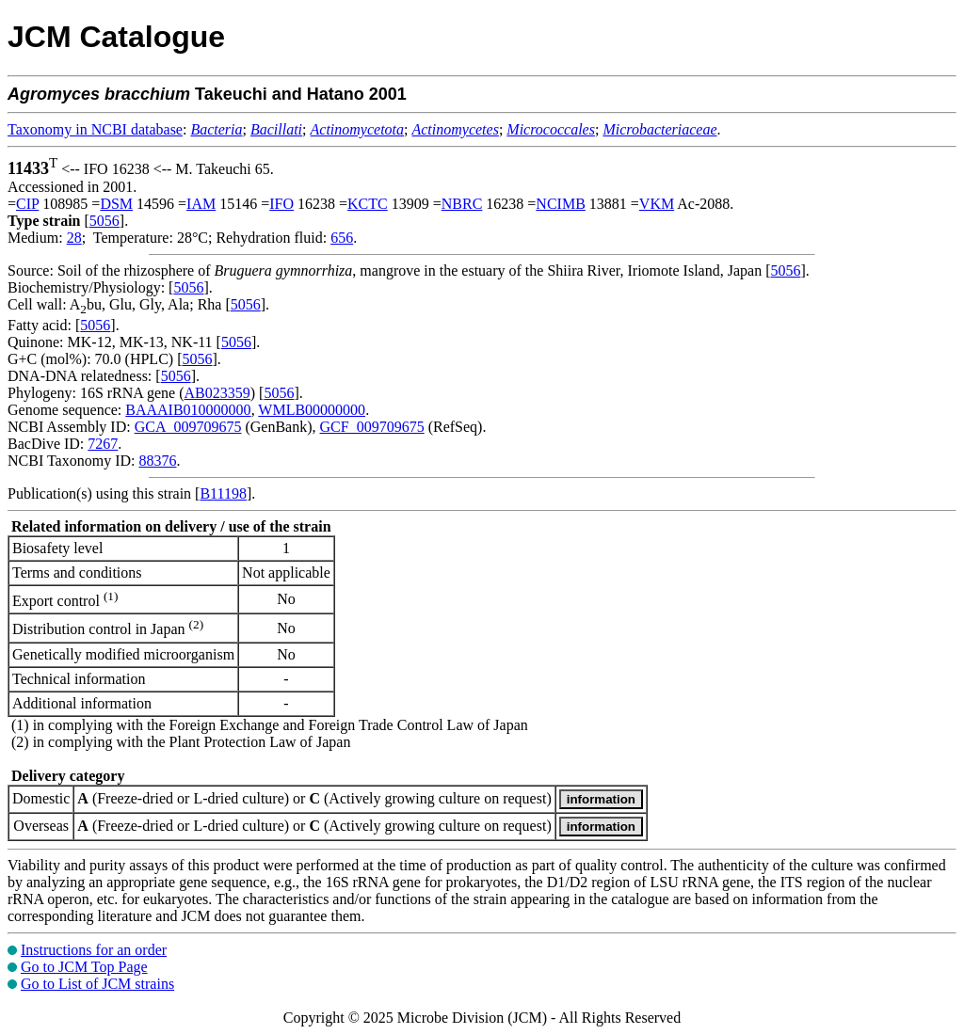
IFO (281, 204)
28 (74, 238)
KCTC (367, 204)
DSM (116, 204)
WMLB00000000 (311, 410)
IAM (201, 204)
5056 (104, 221)
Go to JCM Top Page (84, 967)
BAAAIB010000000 (187, 410)
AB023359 (217, 393)
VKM (656, 204)
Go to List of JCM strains (97, 984)
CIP (27, 204)
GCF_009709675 (372, 427)
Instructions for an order (94, 950)
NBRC (462, 204)
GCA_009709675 (188, 427)
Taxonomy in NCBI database (95, 129)
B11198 (223, 493)
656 (341, 238)
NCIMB (560, 204)
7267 (103, 444)
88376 (157, 461)
